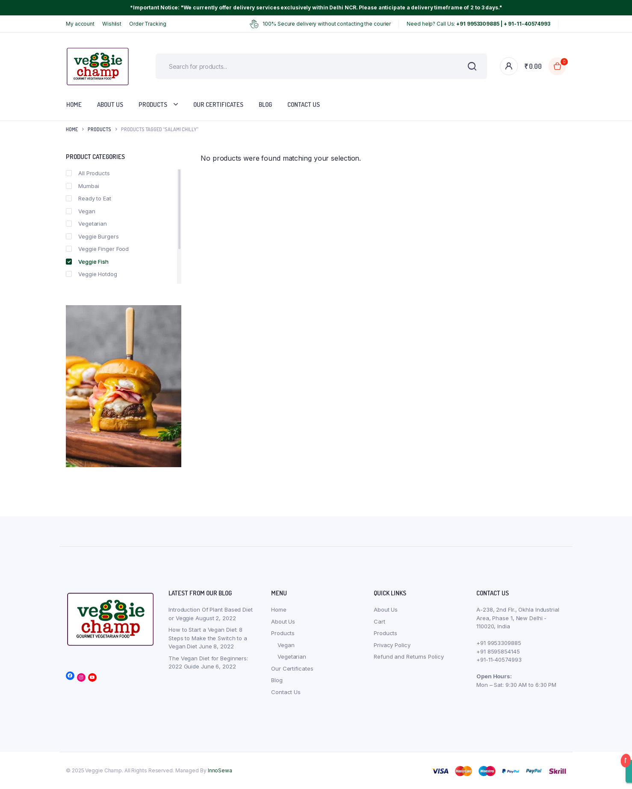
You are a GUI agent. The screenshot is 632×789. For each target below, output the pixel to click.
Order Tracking (147, 24)
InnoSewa (220, 770)
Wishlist (111, 24)
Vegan (80, 211)
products (99, 129)
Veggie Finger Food (97, 248)
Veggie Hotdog (91, 274)
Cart (379, 621)
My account (80, 24)
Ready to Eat (88, 198)
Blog (265, 104)
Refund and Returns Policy (409, 656)
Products (153, 104)
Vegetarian (86, 223)
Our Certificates (218, 104)
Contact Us (303, 104)
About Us (110, 104)
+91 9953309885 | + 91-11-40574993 (503, 24)
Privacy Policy (392, 645)
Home (74, 104)
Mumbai (82, 186)
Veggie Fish (87, 261)
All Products (88, 173)
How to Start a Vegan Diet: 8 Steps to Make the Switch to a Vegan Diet (207, 638)
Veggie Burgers (92, 236)
